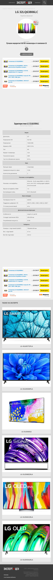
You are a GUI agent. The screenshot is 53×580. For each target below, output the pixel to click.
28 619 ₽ (35, 71)
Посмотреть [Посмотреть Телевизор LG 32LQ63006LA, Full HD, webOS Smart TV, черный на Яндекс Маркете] (44, 71)
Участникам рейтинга (10, 577)
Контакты (36, 569)
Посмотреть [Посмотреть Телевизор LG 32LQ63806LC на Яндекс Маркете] (44, 61)
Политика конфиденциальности (31, 573)
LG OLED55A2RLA (26, 560)
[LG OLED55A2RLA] (26, 539)
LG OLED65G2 (26, 432)
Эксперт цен (24, 3)
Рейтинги (12, 2)
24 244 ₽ (35, 61)
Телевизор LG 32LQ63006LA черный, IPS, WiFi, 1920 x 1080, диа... (19, 76)
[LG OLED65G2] (26, 411)
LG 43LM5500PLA (26, 389)
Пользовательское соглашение (31, 572)
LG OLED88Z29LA (26, 474)
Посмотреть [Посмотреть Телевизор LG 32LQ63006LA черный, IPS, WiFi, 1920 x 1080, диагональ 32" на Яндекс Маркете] (44, 76)
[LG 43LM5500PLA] (26, 368)
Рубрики (37, 2)
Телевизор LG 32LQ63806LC (15, 61)
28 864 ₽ (35, 76)
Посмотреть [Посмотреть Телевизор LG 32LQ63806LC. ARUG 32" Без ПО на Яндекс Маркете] (44, 81)
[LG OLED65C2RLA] (26, 496)
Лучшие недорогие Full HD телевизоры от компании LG (26, 43)
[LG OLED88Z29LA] (26, 453)
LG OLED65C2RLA (26, 517)
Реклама (6, 574)
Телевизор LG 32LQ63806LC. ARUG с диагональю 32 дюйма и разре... (18, 66)
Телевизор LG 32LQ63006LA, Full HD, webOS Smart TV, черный (18, 71)
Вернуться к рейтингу (26, 54)
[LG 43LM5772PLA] (26, 325)
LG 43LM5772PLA (26, 346)
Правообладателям (34, 575)
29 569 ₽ (35, 81)
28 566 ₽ (35, 66)
